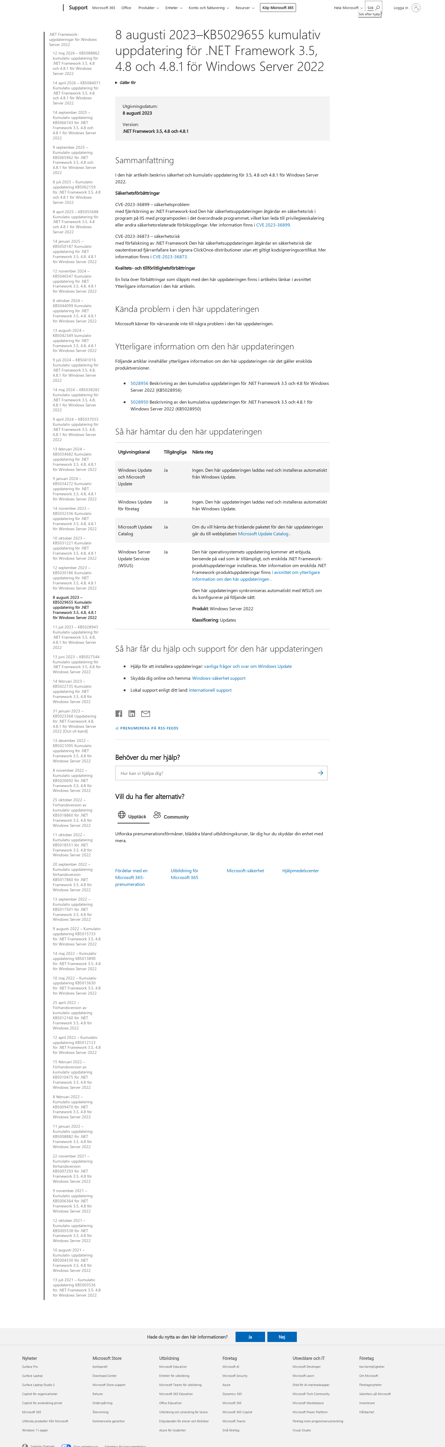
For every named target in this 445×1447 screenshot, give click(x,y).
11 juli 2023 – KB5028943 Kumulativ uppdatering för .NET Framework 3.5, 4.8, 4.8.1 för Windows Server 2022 (75, 637)
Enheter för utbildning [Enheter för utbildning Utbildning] (174, 1375)
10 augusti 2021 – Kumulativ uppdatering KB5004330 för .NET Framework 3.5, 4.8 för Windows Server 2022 (73, 1260)
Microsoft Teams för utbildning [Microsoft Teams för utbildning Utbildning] (180, 1385)
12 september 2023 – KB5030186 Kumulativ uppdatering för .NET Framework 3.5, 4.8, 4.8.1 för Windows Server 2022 (75, 578)
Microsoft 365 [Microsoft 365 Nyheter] (31, 1412)
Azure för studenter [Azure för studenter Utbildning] (172, 1430)
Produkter (146, 7)
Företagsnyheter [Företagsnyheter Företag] (370, 1385)
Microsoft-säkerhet (245, 870)
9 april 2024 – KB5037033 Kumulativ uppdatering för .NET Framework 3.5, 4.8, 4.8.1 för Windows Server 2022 (75, 429)
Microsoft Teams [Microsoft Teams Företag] (233, 1421)
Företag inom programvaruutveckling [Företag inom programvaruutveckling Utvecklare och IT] (318, 1421)
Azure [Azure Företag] (226, 1385)
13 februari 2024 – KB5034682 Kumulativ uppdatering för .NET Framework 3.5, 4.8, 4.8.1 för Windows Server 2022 (75, 459)
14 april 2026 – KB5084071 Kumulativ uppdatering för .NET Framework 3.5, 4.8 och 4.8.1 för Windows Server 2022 (77, 93)
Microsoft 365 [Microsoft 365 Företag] (232, 1403)
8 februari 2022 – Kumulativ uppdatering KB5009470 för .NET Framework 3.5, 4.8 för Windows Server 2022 (73, 1107)
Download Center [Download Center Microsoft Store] (105, 1375)
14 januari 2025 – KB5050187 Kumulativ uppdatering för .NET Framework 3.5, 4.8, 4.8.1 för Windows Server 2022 (75, 251)
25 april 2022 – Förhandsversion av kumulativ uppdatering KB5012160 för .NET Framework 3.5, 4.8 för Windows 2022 (72, 1015)
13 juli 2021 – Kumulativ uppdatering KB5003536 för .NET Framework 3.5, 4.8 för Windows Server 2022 (77, 1287)
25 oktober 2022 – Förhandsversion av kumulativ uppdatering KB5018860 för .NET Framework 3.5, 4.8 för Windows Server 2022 (72, 812)
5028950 (139, 402)
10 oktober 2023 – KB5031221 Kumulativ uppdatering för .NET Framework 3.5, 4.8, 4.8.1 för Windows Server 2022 (75, 548)
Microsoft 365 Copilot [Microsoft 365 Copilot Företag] (237, 1412)
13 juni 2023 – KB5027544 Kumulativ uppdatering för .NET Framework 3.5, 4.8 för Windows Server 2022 (77, 664)
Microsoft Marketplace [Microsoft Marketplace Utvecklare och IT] (308, 1403)
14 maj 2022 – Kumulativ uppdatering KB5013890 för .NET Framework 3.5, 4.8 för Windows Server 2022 (77, 961)
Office (126, 7)
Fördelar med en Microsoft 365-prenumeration (131, 877)
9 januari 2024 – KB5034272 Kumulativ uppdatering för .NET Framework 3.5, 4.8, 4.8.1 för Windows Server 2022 (75, 489)
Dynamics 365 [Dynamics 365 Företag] (232, 1394)
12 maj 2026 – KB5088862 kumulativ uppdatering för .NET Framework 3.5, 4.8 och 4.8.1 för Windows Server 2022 (76, 63)
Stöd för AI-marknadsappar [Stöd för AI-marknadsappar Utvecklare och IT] (311, 1385)
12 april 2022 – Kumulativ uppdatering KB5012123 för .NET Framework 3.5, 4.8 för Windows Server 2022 (77, 1045)
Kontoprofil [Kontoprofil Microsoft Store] (100, 1366)
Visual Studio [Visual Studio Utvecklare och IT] (302, 1430)
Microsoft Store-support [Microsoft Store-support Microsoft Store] (109, 1385)
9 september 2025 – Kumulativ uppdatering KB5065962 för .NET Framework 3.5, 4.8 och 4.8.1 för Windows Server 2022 (74, 160)
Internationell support (210, 690)
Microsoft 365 (103, 7)
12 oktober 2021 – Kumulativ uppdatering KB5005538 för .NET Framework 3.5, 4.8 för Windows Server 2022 (73, 1230)
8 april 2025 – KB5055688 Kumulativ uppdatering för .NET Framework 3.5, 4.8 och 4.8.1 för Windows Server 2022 (75, 222)
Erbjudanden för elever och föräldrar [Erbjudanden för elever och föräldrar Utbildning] (184, 1421)
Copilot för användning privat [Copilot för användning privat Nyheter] (42, 1403)
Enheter (171, 7)
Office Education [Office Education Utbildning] (170, 1403)
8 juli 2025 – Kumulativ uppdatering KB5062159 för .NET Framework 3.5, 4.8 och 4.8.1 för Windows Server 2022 (77, 192)
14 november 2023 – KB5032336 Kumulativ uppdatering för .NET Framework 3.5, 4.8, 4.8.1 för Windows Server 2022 (75, 518)
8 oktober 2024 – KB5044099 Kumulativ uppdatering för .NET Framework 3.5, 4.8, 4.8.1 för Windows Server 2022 (75, 311)
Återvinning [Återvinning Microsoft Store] (100, 1412)
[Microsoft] (41, 8)
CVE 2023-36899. (273, 225)
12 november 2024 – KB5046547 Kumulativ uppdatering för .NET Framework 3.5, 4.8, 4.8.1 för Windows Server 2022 (75, 281)
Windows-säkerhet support (218, 678)
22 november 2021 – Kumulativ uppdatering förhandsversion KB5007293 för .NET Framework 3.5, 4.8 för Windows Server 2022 (73, 1169)
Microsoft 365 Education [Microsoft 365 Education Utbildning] (176, 1394)
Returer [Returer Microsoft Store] (98, 1394)
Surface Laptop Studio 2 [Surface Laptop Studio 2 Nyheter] (38, 1385)
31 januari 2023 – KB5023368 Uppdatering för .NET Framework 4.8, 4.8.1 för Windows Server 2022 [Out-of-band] (74, 721)
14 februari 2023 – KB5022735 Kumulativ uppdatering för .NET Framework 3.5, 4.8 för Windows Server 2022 (72, 691)
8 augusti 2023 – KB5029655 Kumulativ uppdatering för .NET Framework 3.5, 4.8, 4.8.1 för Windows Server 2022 (75, 607)
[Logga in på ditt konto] (406, 7)
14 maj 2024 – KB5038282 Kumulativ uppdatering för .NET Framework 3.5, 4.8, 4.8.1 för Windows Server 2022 (76, 400)
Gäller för (127, 82)
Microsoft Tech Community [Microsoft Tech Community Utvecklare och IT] (311, 1394)
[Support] (77, 8)
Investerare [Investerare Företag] (367, 1403)
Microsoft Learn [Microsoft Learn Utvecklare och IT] (303, 1375)
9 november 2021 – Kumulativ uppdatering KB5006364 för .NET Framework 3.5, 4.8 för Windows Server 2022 (73, 1201)
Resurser (243, 7)
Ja (250, 1337)
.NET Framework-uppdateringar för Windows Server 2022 (73, 39)
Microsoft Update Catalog (263, 533)
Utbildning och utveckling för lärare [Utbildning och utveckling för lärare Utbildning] (183, 1412)
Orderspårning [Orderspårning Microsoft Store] (102, 1403)
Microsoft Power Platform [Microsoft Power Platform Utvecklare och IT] (310, 1412)
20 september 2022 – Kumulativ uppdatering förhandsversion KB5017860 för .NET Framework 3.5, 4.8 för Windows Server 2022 (73, 877)
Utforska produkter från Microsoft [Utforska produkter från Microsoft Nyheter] (45, 1421)
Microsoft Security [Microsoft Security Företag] (234, 1375)
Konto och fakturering (207, 7)
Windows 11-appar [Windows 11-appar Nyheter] (35, 1430)
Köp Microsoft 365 (278, 7)
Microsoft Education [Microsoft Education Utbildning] (173, 1366)
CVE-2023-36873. (170, 256)
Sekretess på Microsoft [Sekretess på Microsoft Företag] (375, 1394)
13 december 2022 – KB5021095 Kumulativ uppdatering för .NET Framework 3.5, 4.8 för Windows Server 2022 (72, 751)
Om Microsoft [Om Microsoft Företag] (368, 1375)
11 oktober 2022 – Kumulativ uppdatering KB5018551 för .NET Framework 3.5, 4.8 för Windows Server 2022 (73, 845)
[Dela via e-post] (143, 712)
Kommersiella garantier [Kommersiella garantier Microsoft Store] (109, 1421)
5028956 (139, 383)
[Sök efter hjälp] (373, 7)
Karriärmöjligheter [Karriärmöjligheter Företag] (372, 1366)
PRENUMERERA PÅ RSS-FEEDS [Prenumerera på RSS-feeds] (149, 727)
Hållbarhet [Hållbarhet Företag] (366, 1412)
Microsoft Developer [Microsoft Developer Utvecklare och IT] (307, 1366)
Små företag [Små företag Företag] (230, 1430)
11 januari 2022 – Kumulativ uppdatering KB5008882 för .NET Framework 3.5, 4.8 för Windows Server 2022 (73, 1136)
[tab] (133, 816)
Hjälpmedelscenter (300, 870)
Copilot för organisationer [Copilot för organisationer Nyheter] (40, 1394)
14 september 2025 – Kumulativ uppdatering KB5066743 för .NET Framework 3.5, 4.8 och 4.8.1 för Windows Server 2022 (74, 125)
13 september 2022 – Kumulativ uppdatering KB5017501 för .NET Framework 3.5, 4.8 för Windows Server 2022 (73, 909)
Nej (282, 1337)
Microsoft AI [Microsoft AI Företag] (230, 1366)
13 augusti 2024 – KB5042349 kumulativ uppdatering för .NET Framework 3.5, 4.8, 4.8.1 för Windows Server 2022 (75, 340)
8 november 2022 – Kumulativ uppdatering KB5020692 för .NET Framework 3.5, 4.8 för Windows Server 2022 (73, 780)
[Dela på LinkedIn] (129, 712)
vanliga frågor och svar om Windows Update (248, 666)
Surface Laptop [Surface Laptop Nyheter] (32, 1375)
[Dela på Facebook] (119, 712)
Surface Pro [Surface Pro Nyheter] (30, 1366)
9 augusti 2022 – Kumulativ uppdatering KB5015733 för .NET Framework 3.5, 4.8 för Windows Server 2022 (77, 936)
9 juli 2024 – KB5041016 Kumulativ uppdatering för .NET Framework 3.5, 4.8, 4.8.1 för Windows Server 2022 (75, 370)
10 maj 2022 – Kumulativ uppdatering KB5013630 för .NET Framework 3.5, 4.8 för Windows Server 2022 (77, 986)
